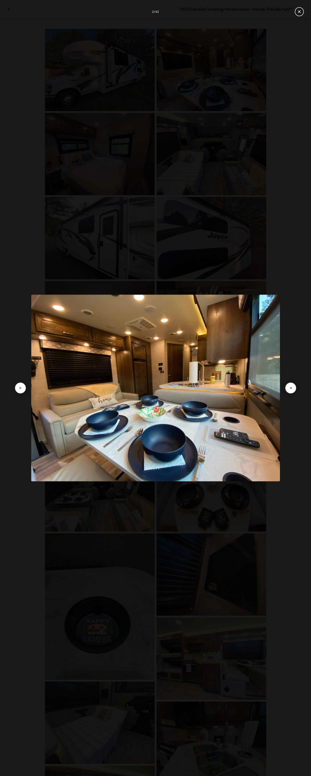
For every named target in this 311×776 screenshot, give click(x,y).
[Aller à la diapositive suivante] (290, 388)
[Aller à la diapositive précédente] (20, 388)
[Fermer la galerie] (299, 11)
